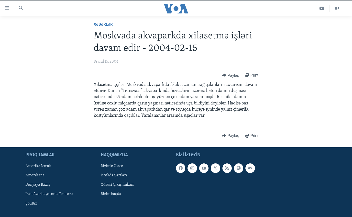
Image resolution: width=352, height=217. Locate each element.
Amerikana (34, 176)
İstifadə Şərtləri (114, 176)
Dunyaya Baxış (37, 185)
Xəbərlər (103, 24)
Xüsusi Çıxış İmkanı (117, 185)
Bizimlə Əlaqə (112, 166)
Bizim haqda (111, 194)
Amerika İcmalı (38, 166)
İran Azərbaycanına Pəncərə (49, 194)
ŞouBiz (31, 204)
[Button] (230, 75)
